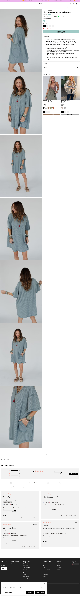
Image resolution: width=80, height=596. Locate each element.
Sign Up (4, 568)
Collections (29, 7)
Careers (44, 576)
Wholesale (45, 572)
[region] (24, 588)
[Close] (44, 583)
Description (61, 36)
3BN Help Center (26, 563)
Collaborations (45, 574)
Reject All (30, 592)
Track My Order (26, 576)
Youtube (58, 569)
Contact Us (25, 569)
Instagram (59, 563)
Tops (41, 7)
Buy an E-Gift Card (46, 569)
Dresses (46, 7)
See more (5, 515)
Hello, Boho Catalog (70, 7)
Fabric (61, 63)
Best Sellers (15, 7)
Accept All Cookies (40, 592)
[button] (14, 470)
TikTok (58, 565)
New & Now (7, 7)
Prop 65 (24, 574)
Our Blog (44, 565)
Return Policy (25, 565)
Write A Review (74, 473)
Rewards (44, 567)
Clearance (60, 7)
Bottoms (36, 7)
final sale (51, 28)
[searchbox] (5, 483)
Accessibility (25, 578)
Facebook (59, 567)
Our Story (44, 563)
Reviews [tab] (3, 459)
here (51, 42)
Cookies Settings (8, 592)
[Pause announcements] (79, 1)
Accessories (53, 7)
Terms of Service (26, 572)
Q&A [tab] (8, 459)
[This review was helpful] (33, 517)
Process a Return (26, 567)
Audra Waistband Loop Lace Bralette (47, 101)
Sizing (61, 68)
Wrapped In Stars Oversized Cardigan (65, 101)
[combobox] (18, 483)
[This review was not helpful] (75, 515)
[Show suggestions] (75, 564)
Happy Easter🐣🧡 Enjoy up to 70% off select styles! (28, 0)
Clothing (22, 7)
